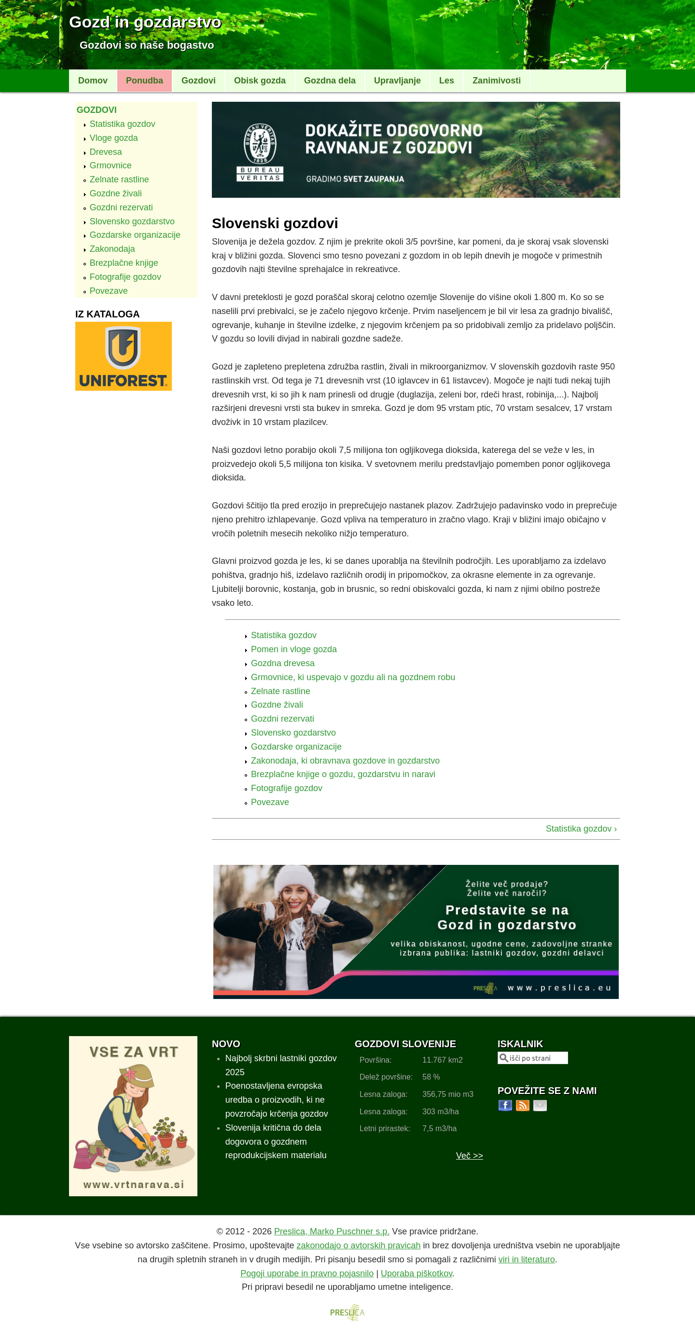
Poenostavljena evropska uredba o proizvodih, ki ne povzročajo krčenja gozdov (276, 1100)
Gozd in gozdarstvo (145, 22)
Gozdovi (198, 80)
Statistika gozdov (122, 124)
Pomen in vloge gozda (294, 649)
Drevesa (106, 152)
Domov (93, 80)
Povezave (109, 291)
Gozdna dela (330, 80)
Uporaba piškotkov (416, 1273)
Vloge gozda (114, 138)
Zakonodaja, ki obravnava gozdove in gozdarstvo (345, 761)
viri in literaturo (527, 1259)
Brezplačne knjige (124, 263)
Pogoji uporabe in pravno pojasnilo (307, 1273)
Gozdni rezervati (121, 207)
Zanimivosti (497, 80)
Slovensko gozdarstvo (132, 221)
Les (446, 80)
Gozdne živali (116, 193)
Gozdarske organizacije (135, 235)
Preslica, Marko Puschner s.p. (331, 1231)
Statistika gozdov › (581, 829)
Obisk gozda (260, 80)
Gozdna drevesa (283, 663)
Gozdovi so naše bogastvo (147, 45)
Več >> (469, 1156)
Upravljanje (397, 80)
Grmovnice (111, 165)
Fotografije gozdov (125, 277)
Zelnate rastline (119, 179)
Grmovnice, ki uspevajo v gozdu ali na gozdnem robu (353, 677)
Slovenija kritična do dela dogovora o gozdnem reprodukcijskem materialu (276, 1142)
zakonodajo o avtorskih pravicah (358, 1245)
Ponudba (144, 80)
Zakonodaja (112, 249)
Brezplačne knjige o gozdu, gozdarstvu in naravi (343, 774)
